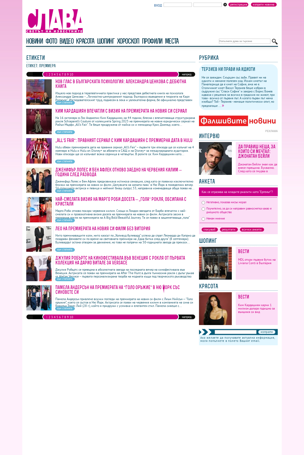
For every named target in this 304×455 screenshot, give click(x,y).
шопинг (105, 41)
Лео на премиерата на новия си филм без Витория (102, 229)
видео (66, 41)
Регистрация (238, 4)
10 (71, 74)
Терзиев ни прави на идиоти (228, 69)
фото (51, 41)
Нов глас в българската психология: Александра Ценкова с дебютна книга (120, 84)
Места (172, 41)
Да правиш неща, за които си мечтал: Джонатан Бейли (256, 151)
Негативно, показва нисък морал (224, 202)
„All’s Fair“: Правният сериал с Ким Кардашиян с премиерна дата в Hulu (123, 140)
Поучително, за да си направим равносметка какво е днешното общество (237, 210)
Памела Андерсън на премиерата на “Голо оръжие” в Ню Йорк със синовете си (117, 289)
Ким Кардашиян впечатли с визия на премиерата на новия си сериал (121, 111)
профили (152, 41)
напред (186, 74)
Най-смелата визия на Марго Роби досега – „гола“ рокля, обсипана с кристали (120, 201)
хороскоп (128, 41)
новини (34, 41)
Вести (243, 251)
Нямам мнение (213, 218)
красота (85, 41)
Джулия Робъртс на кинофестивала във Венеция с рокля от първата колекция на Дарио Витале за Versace (120, 260)
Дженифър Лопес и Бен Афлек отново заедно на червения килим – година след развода (118, 172)
